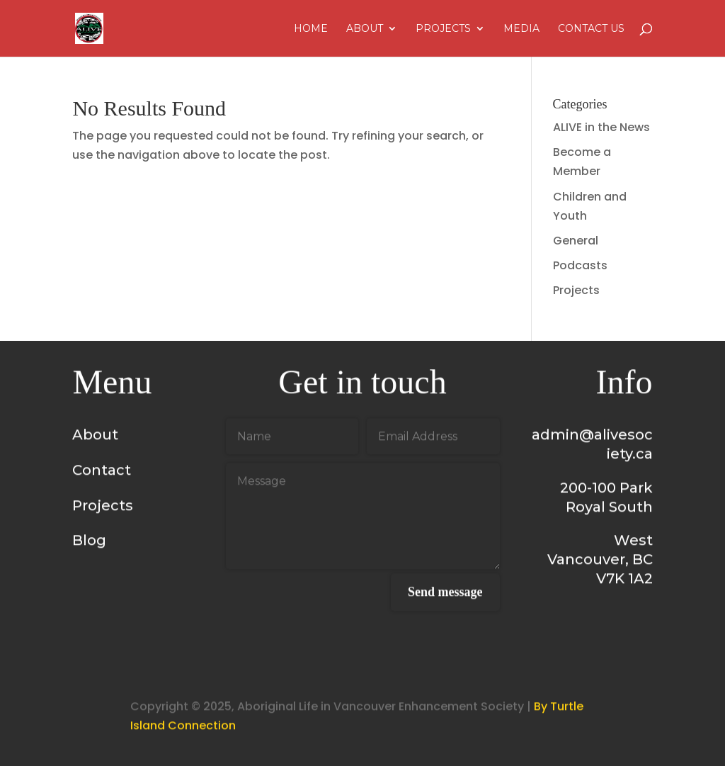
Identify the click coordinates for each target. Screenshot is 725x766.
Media (521, 29)
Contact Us (591, 29)
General (575, 240)
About (364, 29)
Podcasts (580, 265)
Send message (445, 594)
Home (311, 29)
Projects (443, 29)
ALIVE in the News (601, 127)
